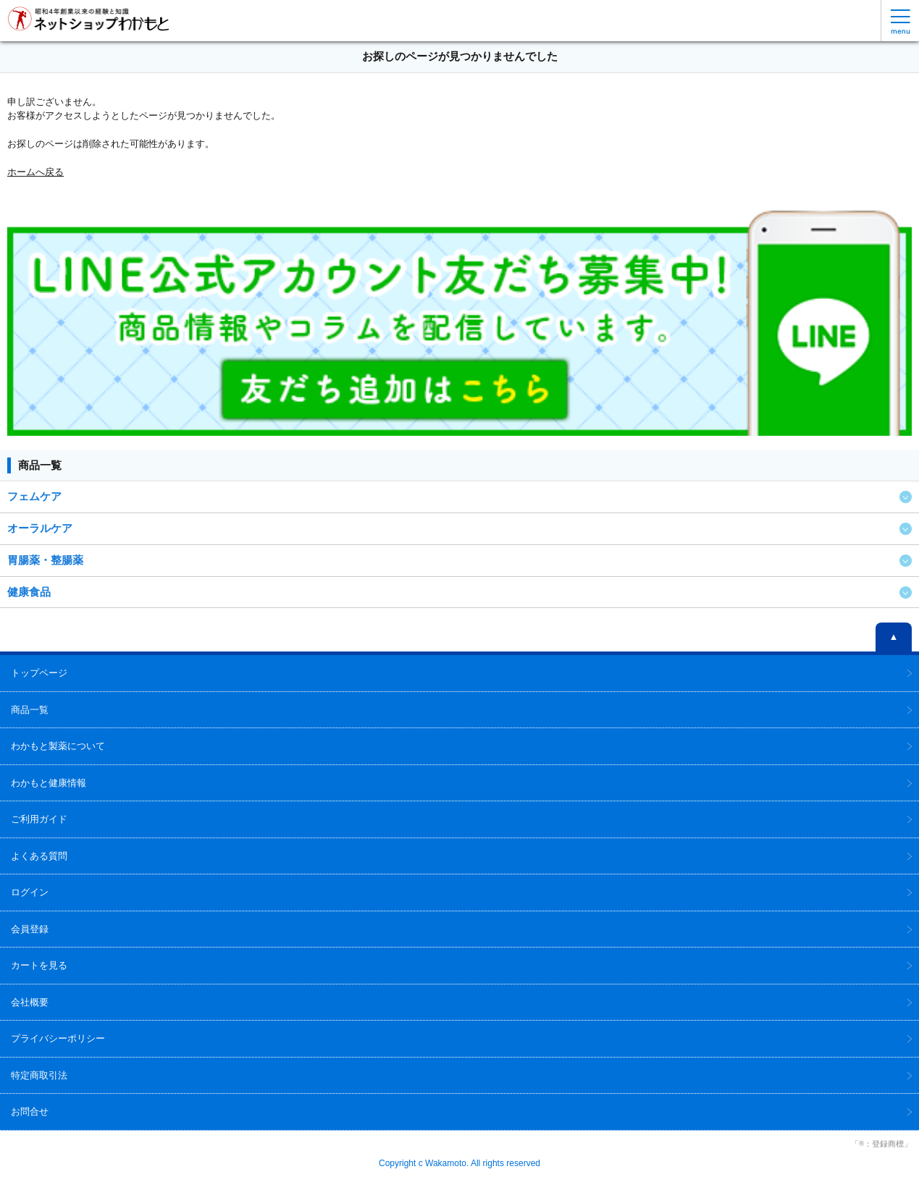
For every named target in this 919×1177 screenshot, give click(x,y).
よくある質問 (39, 856)
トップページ (39, 672)
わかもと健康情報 (48, 782)
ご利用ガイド (39, 819)
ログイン (30, 892)
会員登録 (30, 929)
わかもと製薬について (58, 746)
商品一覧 (30, 709)
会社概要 (30, 1002)
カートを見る (39, 965)
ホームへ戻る (35, 171)
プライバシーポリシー (58, 1038)
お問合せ (30, 1111)
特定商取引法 (39, 1075)
